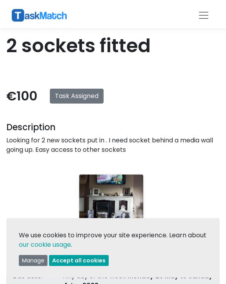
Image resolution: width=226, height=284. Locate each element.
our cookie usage (45, 244)
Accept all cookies (79, 260)
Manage (33, 260)
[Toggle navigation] (203, 15)
